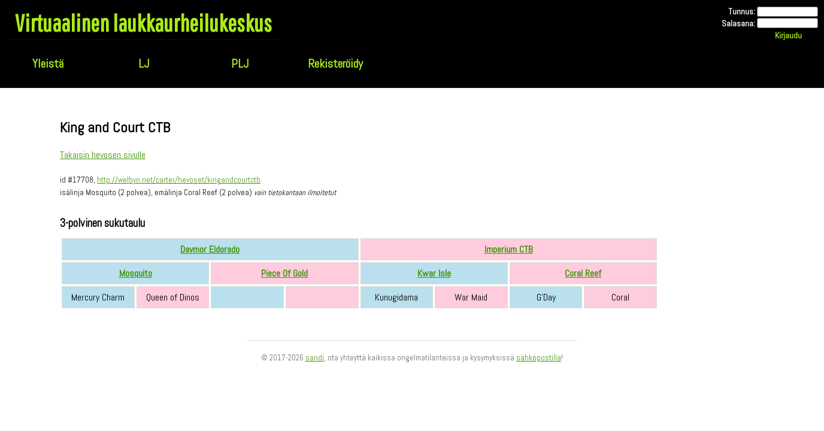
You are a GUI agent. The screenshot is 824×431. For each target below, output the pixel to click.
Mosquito (135, 273)
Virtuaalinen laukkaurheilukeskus (143, 23)
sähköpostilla (538, 358)
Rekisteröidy (335, 63)
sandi (314, 358)
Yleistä (47, 63)
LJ (143, 63)
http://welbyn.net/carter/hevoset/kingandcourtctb (178, 180)
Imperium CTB (508, 249)
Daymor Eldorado (210, 249)
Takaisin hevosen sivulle (103, 154)
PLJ (240, 63)
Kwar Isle (434, 273)
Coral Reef (583, 273)
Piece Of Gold (284, 273)
